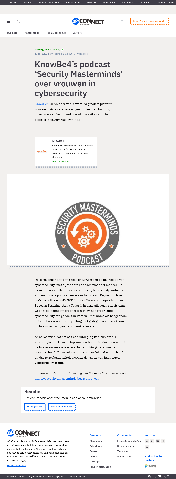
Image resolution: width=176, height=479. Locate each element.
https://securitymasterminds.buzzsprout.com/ (68, 378)
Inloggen (170, 2)
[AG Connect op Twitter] (147, 441)
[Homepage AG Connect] (88, 21)
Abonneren (127, 2)
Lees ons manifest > (16, 465)
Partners (161, 2)
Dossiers (27, 2)
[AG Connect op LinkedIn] (152, 441)
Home (13, 2)
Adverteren (145, 2)
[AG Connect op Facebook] (163, 441)
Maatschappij (32, 32)
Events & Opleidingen (48, 2)
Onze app (95, 461)
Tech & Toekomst (56, 32)
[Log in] (122, 21)
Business (12, 32)
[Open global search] (18, 21)
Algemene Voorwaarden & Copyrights (46, 476)
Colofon (94, 456)
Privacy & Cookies (77, 476)
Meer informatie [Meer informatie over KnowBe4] (60, 161)
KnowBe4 (42, 104)
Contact (94, 451)
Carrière (77, 32)
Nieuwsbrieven (73, 2)
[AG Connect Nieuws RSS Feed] (147, 447)
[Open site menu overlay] (8, 21)
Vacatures (91, 2)
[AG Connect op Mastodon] (158, 441)
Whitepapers (109, 2)
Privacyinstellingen (100, 466)
